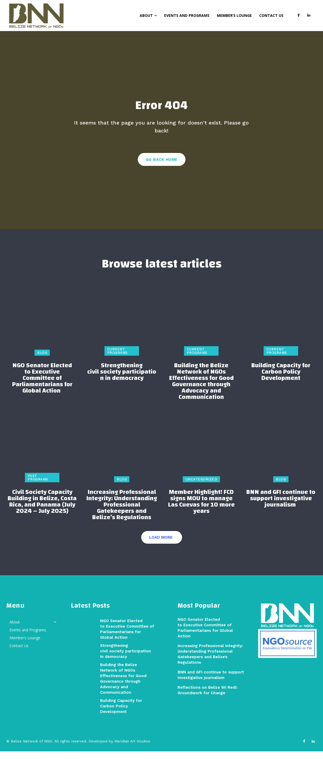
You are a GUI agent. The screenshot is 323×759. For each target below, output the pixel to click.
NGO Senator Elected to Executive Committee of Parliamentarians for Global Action (42, 385)
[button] (132, 15)
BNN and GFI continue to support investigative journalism (280, 506)
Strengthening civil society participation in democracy (121, 379)
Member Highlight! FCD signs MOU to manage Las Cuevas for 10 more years (201, 509)
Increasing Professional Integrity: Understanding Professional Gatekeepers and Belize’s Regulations (121, 512)
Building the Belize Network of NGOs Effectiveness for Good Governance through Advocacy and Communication (201, 388)
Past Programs (38, 485)
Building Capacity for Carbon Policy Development (280, 379)
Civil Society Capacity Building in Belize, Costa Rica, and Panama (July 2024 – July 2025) (42, 509)
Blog (42, 360)
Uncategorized (201, 487)
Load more (161, 545)
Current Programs (117, 358)
